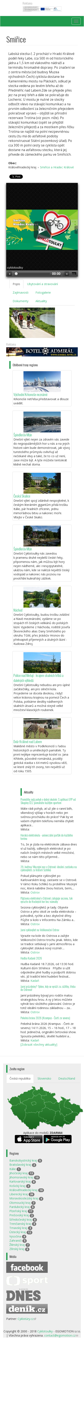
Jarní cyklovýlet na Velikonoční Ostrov (40, 930)
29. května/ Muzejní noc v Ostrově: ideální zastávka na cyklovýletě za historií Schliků (49, 868)
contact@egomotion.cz (61, 1335)
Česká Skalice (21, 496)
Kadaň (34, 981)
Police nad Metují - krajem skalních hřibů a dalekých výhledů (38, 678)
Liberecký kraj (18, 1194)
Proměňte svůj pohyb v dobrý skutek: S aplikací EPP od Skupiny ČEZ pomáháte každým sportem (48, 801)
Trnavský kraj (18, 1228)
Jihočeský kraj (18, 1173)
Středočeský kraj (20, 1219)
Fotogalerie (43, 292)
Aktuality (41, 301)
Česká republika (20, 1078)
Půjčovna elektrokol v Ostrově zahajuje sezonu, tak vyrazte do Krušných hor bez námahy (47, 900)
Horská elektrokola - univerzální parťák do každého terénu (47, 837)
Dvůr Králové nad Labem (27, 741)
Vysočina (15, 1236)
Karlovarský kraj (20, 1181)
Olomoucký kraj (19, 1203)
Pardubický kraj (19, 1207)
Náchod (17, 610)
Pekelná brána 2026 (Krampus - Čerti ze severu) (45, 1018)
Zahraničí (15, 1240)
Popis (16, 284)
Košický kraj (17, 1186)
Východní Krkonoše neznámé (30, 394)
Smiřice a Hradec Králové (57, 167)
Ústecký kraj (17, 1232)
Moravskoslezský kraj (23, 1198)
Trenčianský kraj (20, 1224)
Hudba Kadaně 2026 (31, 958)
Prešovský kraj (19, 1215)
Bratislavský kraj (20, 1165)
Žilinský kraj (17, 1245)
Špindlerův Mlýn (22, 434)
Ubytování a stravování (42, 284)
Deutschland (66, 1078)
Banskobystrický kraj (23, 1160)
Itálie (12, 1169)
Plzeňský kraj (18, 1211)
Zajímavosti (20, 292)
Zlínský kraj (16, 1249)
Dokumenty (20, 301)
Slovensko (44, 1078)
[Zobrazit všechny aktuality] (39, 1044)
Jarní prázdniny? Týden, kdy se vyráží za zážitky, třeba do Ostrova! (48, 988)
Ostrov (35, 892)
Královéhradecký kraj (23, 1190)
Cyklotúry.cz (27, 1319)
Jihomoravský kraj (21, 1177)
